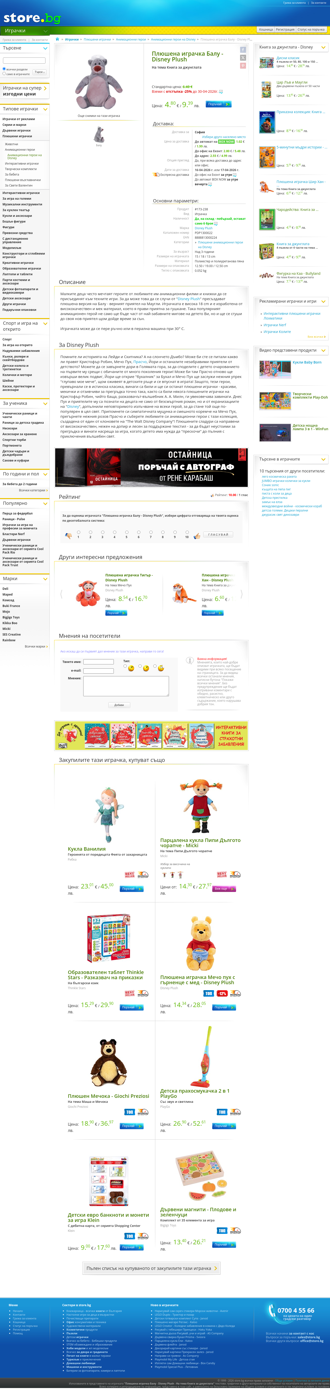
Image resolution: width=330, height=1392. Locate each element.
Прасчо (140, 361)
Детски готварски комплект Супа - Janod (181, 1322)
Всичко (87, 1355)
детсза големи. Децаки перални (285, 510)
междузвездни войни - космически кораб (292, 506)
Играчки (15, 30)
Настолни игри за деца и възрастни (90, 1318)
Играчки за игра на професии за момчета (19, 526)
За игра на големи (16, 198)
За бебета (12, 174)
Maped (7, 594)
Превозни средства (17, 233)
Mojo (6, 611)
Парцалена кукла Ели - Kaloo (174, 1344)
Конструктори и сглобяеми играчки (23, 255)
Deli (5, 589)
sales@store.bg (309, 1341)
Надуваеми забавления (21, 351)
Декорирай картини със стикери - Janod (181, 1352)
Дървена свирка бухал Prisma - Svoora (180, 1341)
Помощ (18, 1337)
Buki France (11, 606)
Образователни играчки (21, 268)
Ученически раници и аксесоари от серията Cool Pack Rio (22, 549)
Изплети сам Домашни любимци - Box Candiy (185, 1367)
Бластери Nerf (13, 534)
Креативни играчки (18, 263)
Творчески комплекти (21, 169)
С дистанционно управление (15, 240)
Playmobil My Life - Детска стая (175, 1363)
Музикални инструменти (22, 204)
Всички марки (35, 646)
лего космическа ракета (279, 476)
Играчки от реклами (18, 119)
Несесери (9, 428)
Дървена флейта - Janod (170, 1348)
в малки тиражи (89, 1359)
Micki (6, 629)
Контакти (19, 1318)
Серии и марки (14, 125)
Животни (11, 144)
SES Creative (11, 634)
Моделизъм (11, 248)
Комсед (8, 600)
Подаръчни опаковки (19, 310)
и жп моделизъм (88, 1352)
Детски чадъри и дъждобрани (15, 453)
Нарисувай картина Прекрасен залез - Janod (184, 1355)
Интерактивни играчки (22, 163)
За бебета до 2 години (19, 484)
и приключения (84, 1363)
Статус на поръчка (25, 1329)
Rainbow (8, 640)
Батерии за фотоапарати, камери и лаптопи (96, 1374)
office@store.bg (311, 1345)
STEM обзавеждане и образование (90, 1348)
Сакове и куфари (15, 460)
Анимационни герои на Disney (173, 39)
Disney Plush (203, 228)
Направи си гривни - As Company (177, 1359)
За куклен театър (16, 210)
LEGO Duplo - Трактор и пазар (174, 1318)
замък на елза (272, 502)
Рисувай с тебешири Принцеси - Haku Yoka (183, 1333)
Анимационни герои (131, 39)
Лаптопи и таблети (17, 274)
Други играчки (14, 304)
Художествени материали (84, 1329)
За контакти (318, 2)
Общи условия (284, 1384)
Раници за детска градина (23, 422)
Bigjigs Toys (11, 617)
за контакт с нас (301, 1337)
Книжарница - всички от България (94, 1314)
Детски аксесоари (16, 298)
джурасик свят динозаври (280, 514)
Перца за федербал (17, 513)
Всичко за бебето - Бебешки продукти (92, 1344)
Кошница (19, 1326)
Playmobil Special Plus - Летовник (176, 1370)
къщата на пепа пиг (276, 489)
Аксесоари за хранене (19, 434)
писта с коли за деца (277, 493)
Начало (18, 1314)
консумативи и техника (86, 1326)
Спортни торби (14, 440)
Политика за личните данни (312, 1384)
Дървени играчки (16, 130)
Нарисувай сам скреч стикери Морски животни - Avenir (191, 1314)
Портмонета (12, 445)
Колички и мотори (17, 375)
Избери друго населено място (224, 137)
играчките (290, 459)
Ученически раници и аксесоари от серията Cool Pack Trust (22, 561)
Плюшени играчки (97, 39)
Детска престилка (275, 498)
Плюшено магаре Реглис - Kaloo (176, 1326)
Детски (77, 1341)
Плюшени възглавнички (23, 180)
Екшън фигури (14, 221)
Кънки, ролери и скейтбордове (15, 358)
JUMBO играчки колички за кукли (286, 481)
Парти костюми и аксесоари (16, 281)
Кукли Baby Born (307, 362)
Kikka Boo (9, 623)
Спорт (7, 339)
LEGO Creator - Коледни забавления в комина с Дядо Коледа (195, 1329)
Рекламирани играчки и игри (287, 301)
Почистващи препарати (83, 1322)
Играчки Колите (277, 331)
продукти (82, 1333)
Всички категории (32, 490)
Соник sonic (270, 485)
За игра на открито (17, 345)
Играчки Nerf (275, 325)
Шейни (8, 380)
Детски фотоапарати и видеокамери (20, 291)
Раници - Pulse (13, 519)
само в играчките (16, 74)
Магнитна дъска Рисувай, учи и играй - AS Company (189, 1337)
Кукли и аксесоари (17, 216)
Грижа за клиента (294, 2)
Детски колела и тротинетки (15, 367)
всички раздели (15, 69)
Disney (73, 406)
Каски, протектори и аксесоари (18, 388)
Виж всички (317, 336)
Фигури (8, 227)
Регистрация (21, 1333)
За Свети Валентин (19, 185)
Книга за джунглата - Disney (286, 47)
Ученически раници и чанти (19, 415)
